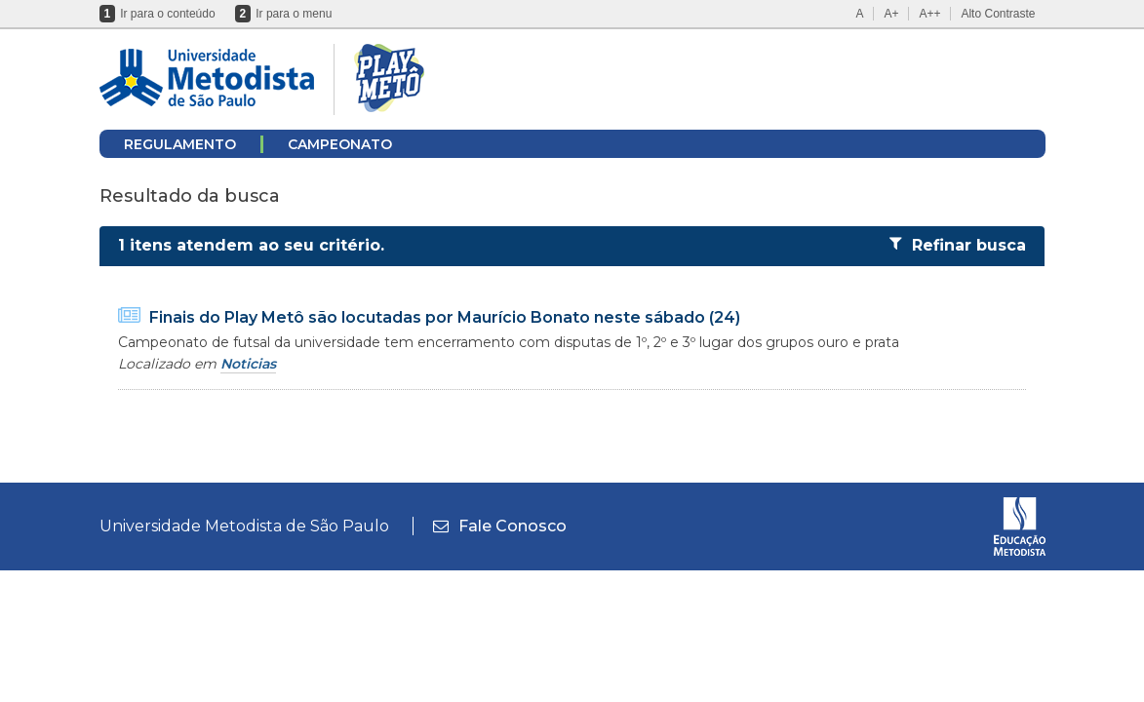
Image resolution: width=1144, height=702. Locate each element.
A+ (891, 13)
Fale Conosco (500, 526)
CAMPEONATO (340, 144)
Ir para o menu (294, 13)
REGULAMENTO (180, 144)
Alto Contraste (998, 13)
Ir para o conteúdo (167, 13)
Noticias (248, 363)
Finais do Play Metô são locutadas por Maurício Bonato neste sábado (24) (444, 317)
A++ (929, 13)
